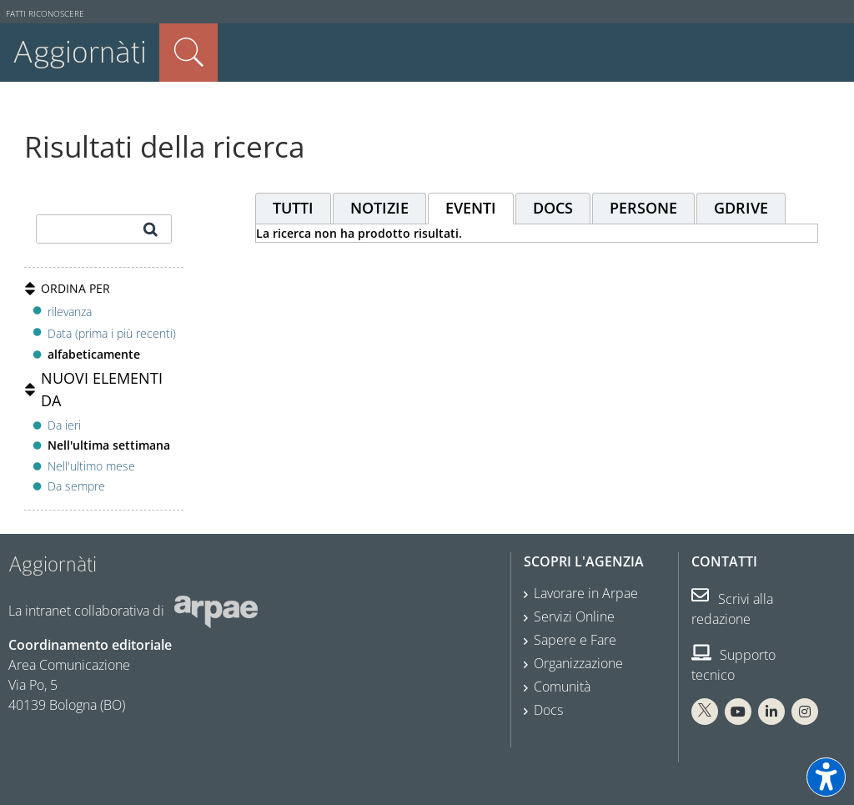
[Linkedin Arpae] (771, 711)
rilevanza (70, 311)
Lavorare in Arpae (586, 593)
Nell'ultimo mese (91, 466)
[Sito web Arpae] (216, 610)
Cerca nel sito (188, 52)
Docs (548, 710)
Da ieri (64, 425)
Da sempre (76, 486)
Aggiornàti (80, 52)
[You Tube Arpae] (738, 711)
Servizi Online (574, 616)
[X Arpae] (704, 711)
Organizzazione (578, 663)
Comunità (562, 686)
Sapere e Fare (575, 640)
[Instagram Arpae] (804, 711)
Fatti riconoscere (45, 13)
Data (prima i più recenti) (112, 333)
